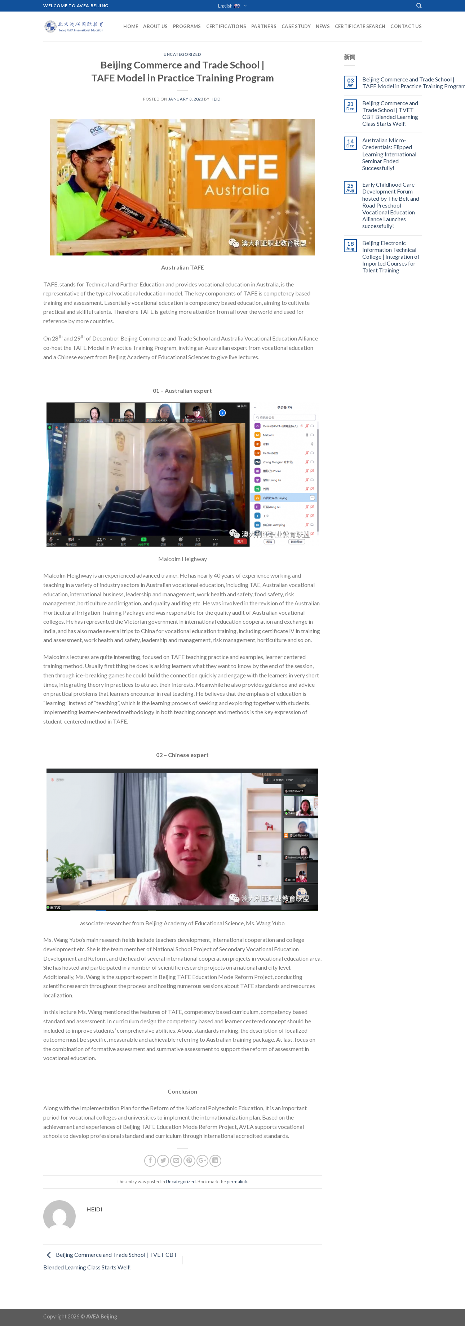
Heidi (216, 99)
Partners (263, 26)
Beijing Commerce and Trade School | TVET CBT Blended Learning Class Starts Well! (390, 113)
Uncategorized (182, 54)
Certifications (226, 26)
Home (130, 26)
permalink (237, 1181)
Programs (187, 26)
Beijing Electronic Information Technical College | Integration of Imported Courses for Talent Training (391, 256)
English (232, 6)
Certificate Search (360, 26)
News (323, 26)
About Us (155, 26)
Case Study (296, 26)
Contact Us (406, 26)
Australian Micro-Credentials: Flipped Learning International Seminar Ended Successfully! (389, 154)
